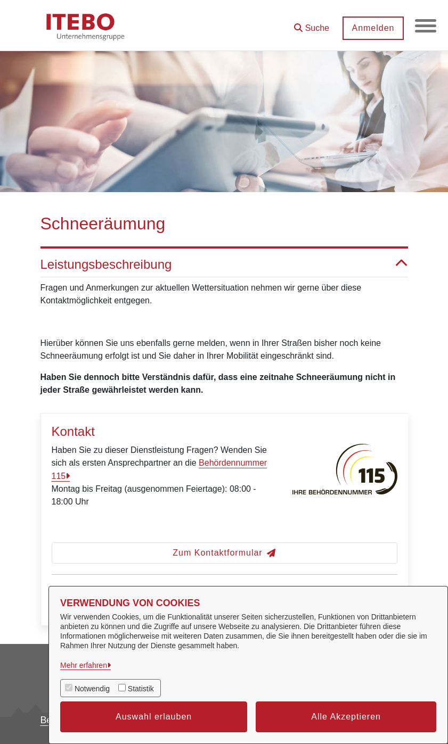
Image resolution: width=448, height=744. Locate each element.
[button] (312, 24)
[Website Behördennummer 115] (344, 480)
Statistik (141, 688)
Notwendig (92, 688)
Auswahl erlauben (154, 716)
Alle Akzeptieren (346, 716)
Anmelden (373, 27)
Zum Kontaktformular (224, 552)
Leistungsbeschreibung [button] (224, 264)
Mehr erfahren (83, 665)
